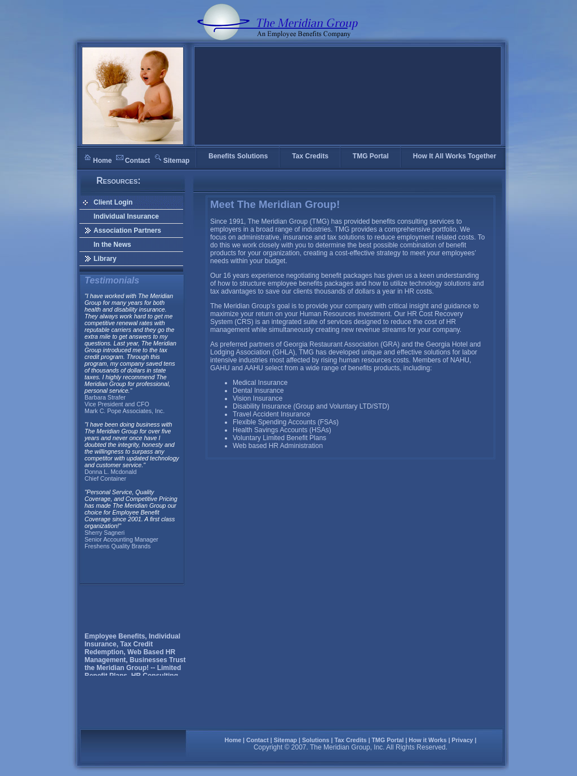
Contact (137, 161)
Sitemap (176, 161)
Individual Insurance (126, 216)
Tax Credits (350, 740)
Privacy (462, 740)
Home (102, 161)
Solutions (316, 740)
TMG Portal (388, 740)
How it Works (427, 740)
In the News (112, 245)
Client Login (113, 202)
